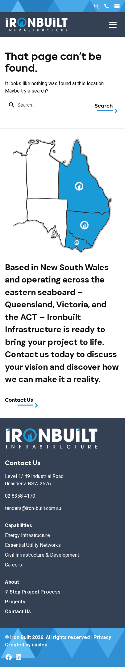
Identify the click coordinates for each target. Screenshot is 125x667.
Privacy (102, 637)
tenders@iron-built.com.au (33, 508)
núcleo (40, 645)
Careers (13, 565)
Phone (106, 6)
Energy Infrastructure (27, 535)
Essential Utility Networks (33, 545)
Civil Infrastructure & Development (42, 555)
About (12, 582)
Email (117, 6)
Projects (15, 602)
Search (96, 6)
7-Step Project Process (32, 592)
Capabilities (18, 525)
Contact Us (19, 400)
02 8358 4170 (20, 496)
